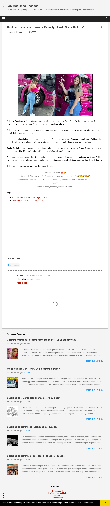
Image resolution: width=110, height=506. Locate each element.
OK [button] (105, 503)
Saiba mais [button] (88, 503)
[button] (101, 27)
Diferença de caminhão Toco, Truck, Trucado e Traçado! (36, 456)
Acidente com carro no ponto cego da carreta (30, 197)
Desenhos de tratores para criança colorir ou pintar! (33, 398)
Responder (22, 283)
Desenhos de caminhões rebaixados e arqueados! (32, 427)
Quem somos (57, 498)
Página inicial (57, 491)
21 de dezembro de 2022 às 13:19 (38, 275)
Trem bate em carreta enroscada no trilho (28, 200)
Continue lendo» (94, 361)
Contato (57, 495)
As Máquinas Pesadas (23, 6)
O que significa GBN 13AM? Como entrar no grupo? (33, 368)
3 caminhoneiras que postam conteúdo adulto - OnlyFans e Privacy (41, 339)
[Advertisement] (55, 53)
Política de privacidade (57, 493)
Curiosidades (13, 265)
